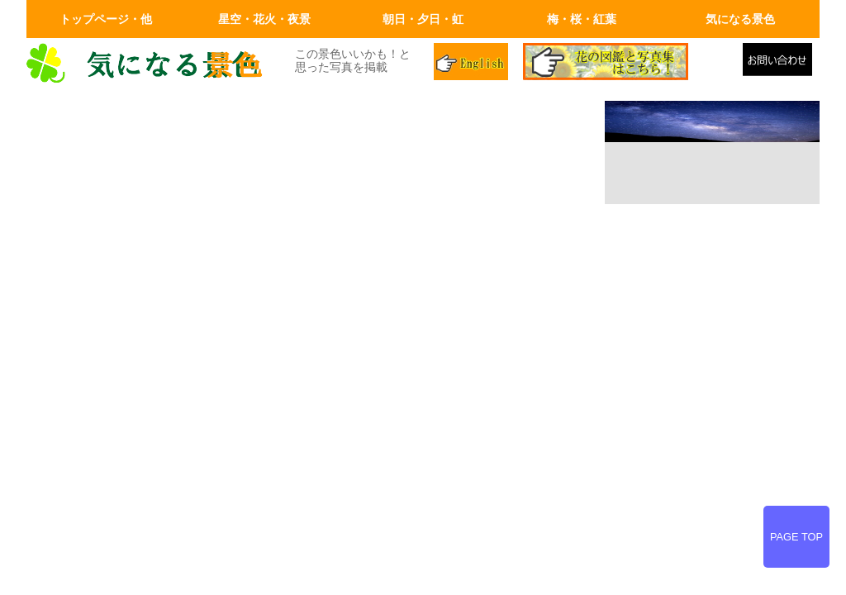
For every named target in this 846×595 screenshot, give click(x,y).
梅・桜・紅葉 (581, 19)
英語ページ (472, 63)
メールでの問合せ (781, 63)
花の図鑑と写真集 (626, 63)
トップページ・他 (105, 19)
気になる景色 (740, 19)
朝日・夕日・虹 (423, 19)
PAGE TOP (796, 537)
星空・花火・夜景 (264, 19)
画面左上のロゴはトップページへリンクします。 (150, 63)
